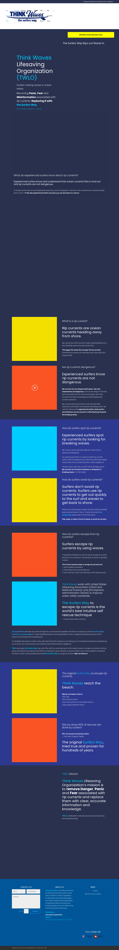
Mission (16, 11)
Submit (35, 911)
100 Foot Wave (42, 16)
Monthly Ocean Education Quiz (91, 35)
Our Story (29, 13)
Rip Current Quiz (49, 16)
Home (89, 891)
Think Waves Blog (36, 16)
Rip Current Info (8, 16)
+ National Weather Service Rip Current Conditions (98, 2)
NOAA (22, 632)
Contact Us (23, 13)
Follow (89, 936)
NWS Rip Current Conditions (93, 894)
